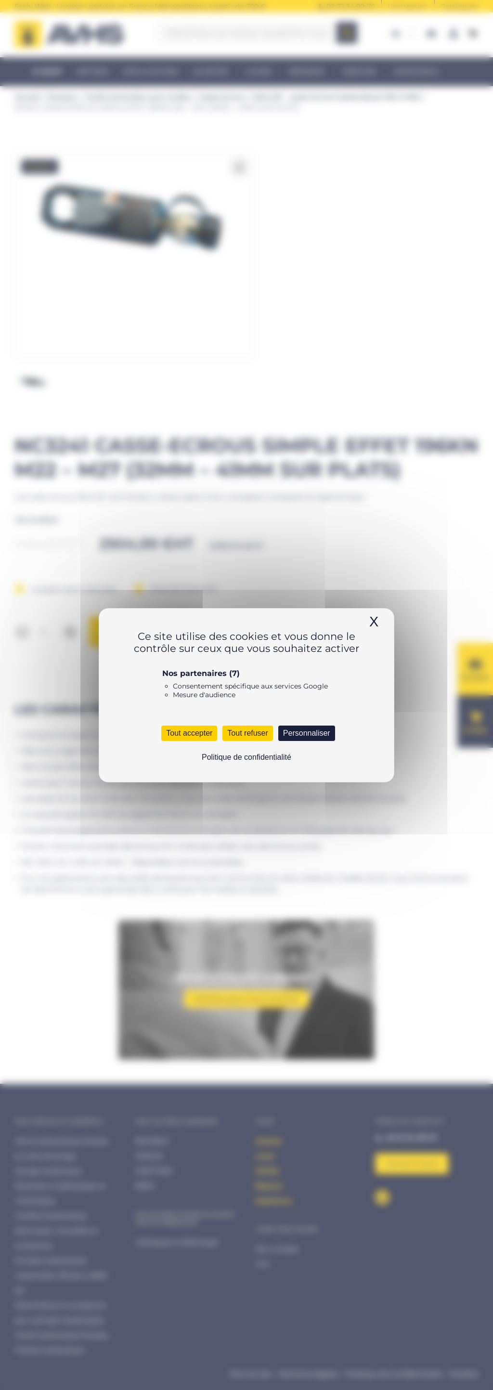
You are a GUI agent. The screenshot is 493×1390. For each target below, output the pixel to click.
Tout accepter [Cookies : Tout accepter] (189, 733)
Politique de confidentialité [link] (246, 757)
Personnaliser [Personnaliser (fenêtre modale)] (306, 733)
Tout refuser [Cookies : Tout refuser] (247, 733)
